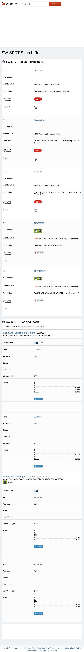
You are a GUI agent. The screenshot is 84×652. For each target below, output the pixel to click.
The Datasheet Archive (9, 3)
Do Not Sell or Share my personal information (56, 643)
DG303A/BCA (39, 120)
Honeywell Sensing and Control (19, 331)
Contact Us (43, 645)
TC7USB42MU (40, 271)
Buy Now (38, 397)
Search (55, 4)
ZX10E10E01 (39, 492)
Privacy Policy (30, 643)
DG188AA (38, 71)
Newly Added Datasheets (13, 643)
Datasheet (40, 253)
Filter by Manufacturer (13, 325)
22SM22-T (38, 348)
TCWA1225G (39, 223)
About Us (53, 645)
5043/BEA (38, 172)
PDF (37, 99)
